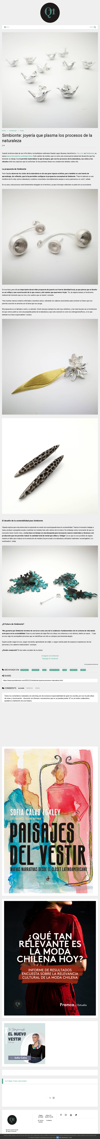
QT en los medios (41, 1121)
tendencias (13, 130)
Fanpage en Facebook (50, 659)
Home (4, 130)
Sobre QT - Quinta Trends (49, 1116)
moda (22, 130)
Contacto (49, 1120)
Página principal (40, 1116)
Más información (63, 1137)
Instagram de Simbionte (50, 656)
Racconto (80, 153)
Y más (70, 1137)
